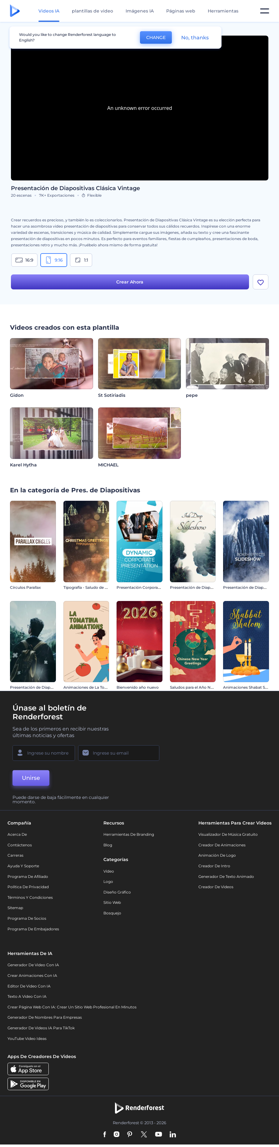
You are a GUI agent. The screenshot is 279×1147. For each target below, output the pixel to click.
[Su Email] (118, 753)
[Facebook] (104, 1134)
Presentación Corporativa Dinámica (150, 587)
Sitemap (15, 907)
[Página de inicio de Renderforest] (15, 11)
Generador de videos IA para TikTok (41, 1028)
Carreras (15, 855)
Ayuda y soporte (23, 866)
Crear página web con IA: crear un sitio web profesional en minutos (72, 1007)
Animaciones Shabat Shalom (250, 687)
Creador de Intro (214, 866)
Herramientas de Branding (128, 834)
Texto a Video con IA (27, 996)
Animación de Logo (217, 855)
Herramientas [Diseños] (223, 11)
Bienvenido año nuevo (138, 687)
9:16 (54, 260)
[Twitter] (143, 1134)
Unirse (31, 778)
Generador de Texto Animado (226, 876)
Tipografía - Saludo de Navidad (91, 587)
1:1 (81, 260)
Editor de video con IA (29, 986)
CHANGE (156, 37)
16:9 (24, 260)
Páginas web (180, 11)
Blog (107, 845)
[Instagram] (116, 1134)
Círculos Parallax (25, 587)
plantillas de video (92, 11)
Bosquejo (112, 913)
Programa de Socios (26, 918)
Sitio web (112, 902)
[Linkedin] (173, 1134)
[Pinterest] (130, 1134)
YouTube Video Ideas (27, 1038)
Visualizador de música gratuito (228, 834)
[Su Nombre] (43, 753)
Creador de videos (215, 886)
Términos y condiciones (30, 897)
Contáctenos (19, 845)
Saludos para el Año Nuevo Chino (201, 687)
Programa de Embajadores (33, 929)
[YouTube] (158, 1134)
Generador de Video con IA (33, 964)
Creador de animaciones (222, 845)
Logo (108, 881)
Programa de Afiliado (27, 876)
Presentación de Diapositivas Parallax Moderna (54, 687)
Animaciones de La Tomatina (90, 687)
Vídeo (108, 871)
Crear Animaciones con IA (32, 975)
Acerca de (17, 834)
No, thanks (195, 38)
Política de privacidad (28, 886)
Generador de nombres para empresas (44, 1017)
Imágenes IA (140, 11)
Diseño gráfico (117, 892)
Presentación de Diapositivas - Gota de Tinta (211, 587)
